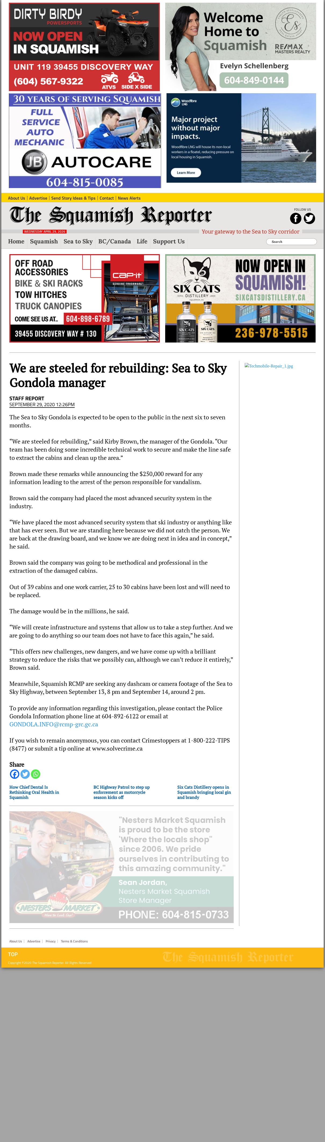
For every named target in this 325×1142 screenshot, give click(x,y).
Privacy (51, 933)
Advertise (33, 933)
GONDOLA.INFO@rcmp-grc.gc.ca (53, 724)
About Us (15, 933)
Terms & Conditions (74, 933)
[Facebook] (14, 774)
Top (13, 946)
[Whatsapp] (35, 774)
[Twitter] (25, 774)
